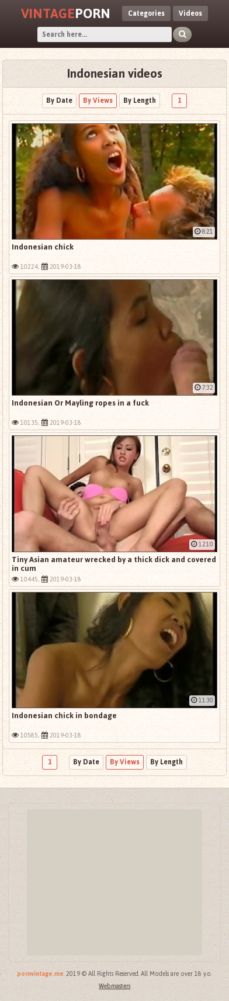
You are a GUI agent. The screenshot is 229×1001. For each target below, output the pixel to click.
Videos (190, 13)
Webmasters (114, 986)
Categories (146, 13)
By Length (139, 100)
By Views (98, 100)
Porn (65, 13)
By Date (59, 100)
